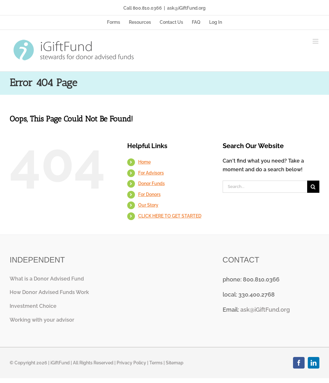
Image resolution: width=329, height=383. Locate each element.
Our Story (148, 205)
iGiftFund (60, 362)
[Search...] (265, 187)
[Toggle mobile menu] (316, 41)
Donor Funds (151, 183)
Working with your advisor (42, 320)
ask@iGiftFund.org (186, 8)
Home (144, 162)
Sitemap (174, 362)
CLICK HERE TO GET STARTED (169, 215)
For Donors (149, 194)
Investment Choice (33, 306)
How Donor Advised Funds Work (49, 292)
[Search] (313, 187)
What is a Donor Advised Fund (47, 279)
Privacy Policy (131, 362)
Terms (156, 362)
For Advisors (151, 172)
